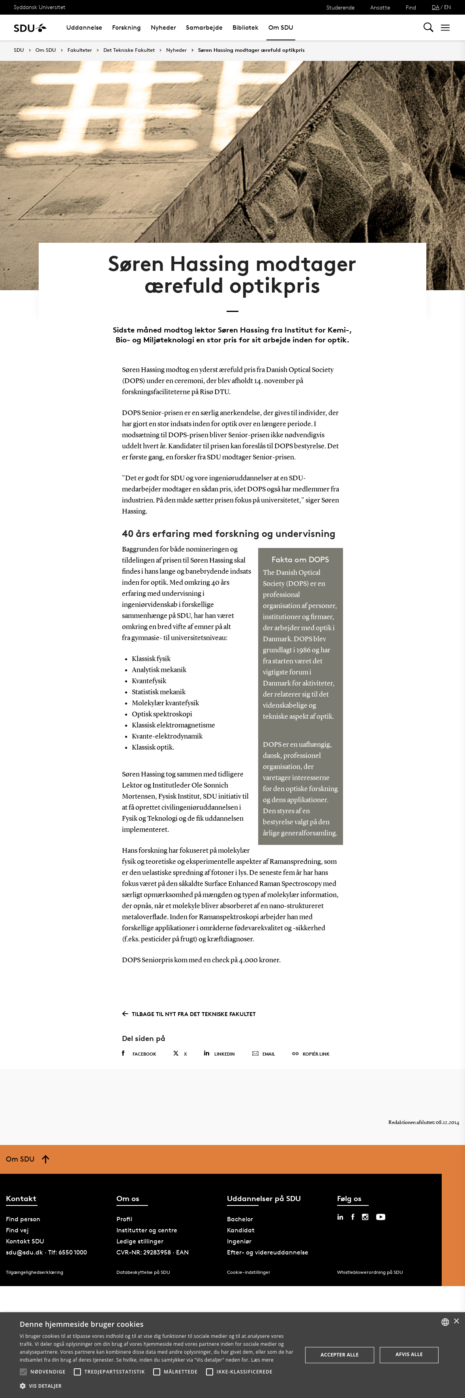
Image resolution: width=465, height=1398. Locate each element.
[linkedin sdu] (340, 1217)
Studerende (340, 7)
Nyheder (163, 27)
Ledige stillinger (139, 1241)
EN (447, 7)
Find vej (17, 1230)
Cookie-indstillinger (248, 1272)
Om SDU (280, 27)
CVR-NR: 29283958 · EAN (152, 1252)
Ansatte (380, 7)
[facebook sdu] (352, 1217)
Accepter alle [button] (339, 1354)
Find (411, 7)
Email (263, 1054)
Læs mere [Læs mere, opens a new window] (262, 1359)
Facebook (139, 1053)
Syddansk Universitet (40, 7)
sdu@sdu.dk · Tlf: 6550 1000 (46, 1252)
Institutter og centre (146, 1230)
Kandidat (241, 1230)
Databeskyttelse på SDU (143, 1272)
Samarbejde (204, 27)
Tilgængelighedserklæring (34, 1272)
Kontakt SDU (25, 1241)
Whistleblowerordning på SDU (370, 1272)
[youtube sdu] (380, 1217)
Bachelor (240, 1219)
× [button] (456, 1321)
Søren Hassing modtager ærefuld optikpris (251, 50)
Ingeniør (239, 1241)
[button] (23, 1372)
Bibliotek (245, 27)
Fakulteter (80, 50)
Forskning (126, 27)
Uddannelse (84, 27)
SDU (19, 50)
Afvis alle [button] (409, 1354)
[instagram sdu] (365, 1217)
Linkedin (219, 1053)
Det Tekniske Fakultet (129, 50)
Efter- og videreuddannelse (267, 1252)
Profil (124, 1219)
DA (435, 7)
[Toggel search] (428, 27)
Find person (23, 1219)
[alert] (232, 1355)
